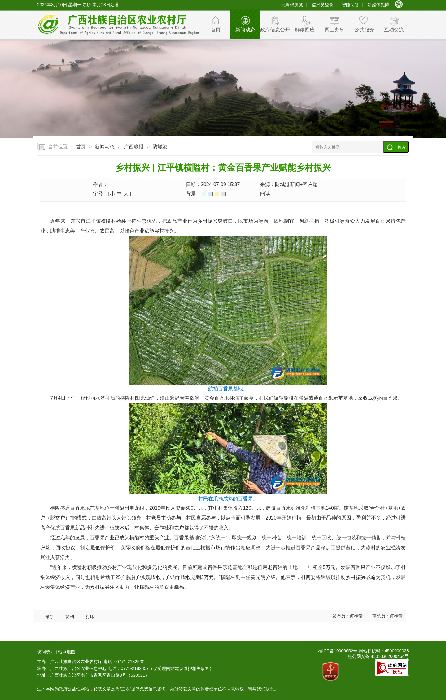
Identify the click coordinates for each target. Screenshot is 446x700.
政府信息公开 (275, 29)
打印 (90, 616)
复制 (69, 616)
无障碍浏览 (292, 4)
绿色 (204, 194)
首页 (216, 29)
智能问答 (350, 4)
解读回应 (305, 29)
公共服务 (364, 29)
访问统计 (46, 651)
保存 (49, 616)
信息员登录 (322, 4)
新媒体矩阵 (378, 4)
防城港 (160, 146)
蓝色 (210, 194)
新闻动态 (245, 29)
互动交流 (394, 29)
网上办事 (334, 29)
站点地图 (66, 651)
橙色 (217, 194)
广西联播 (134, 146)
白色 (230, 194)
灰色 (223, 194)
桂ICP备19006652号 (338, 650)
